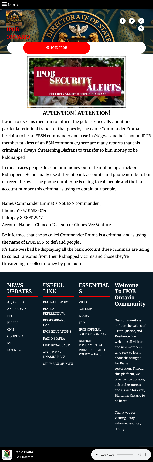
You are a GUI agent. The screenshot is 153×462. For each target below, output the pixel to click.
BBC (10, 316)
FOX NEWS (15, 350)
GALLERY (86, 309)
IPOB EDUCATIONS (57, 331)
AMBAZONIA (16, 309)
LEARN (84, 316)
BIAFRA (13, 323)
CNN (10, 329)
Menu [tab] (10, 4)
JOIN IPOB (56, 48)
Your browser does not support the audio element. (121, 454)
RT (9, 343)
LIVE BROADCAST (56, 345)
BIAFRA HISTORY (56, 302)
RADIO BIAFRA (54, 338)
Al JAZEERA (16, 302)
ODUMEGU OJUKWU (58, 364)
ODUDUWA (15, 336)
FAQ (82, 323)
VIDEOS (84, 302)
